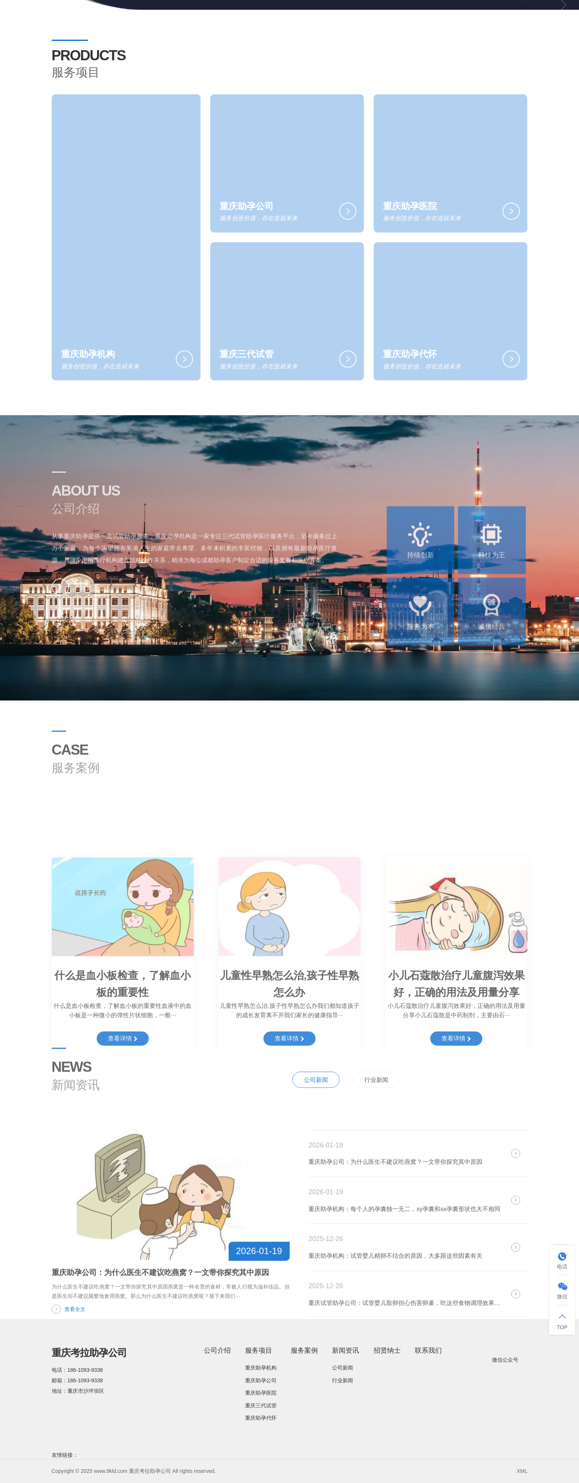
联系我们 (476, 18)
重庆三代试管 (261, 1405)
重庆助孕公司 (261, 1380)
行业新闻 (376, 1100)
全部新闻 (507, 1099)
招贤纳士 (434, 18)
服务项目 (301, 18)
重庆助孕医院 (261, 1393)
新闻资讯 (389, 18)
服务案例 (345, 18)
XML (522, 1471)
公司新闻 (316, 1100)
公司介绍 (256, 18)
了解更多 (76, 597)
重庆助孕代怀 (261, 1418)
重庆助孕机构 (261, 1368)
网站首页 (215, 18)
